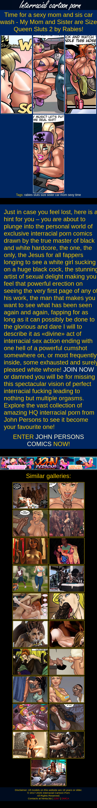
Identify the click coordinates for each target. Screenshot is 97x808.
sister (51, 195)
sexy (71, 195)
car (57, 195)
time (78, 195)
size (43, 195)
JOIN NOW (78, 369)
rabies (28, 195)
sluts (37, 195)
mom (63, 195)
